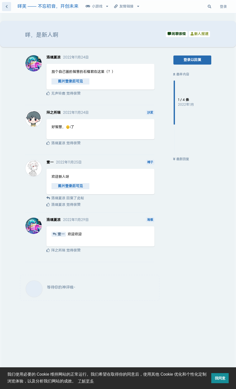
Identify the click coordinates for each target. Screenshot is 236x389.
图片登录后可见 (70, 81)
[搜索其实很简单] (209, 6)
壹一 (61, 234)
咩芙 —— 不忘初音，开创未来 (47, 6)
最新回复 (181, 159)
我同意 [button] (220, 378)
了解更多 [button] (86, 381)
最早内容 (181, 74)
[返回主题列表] (6, 6)
